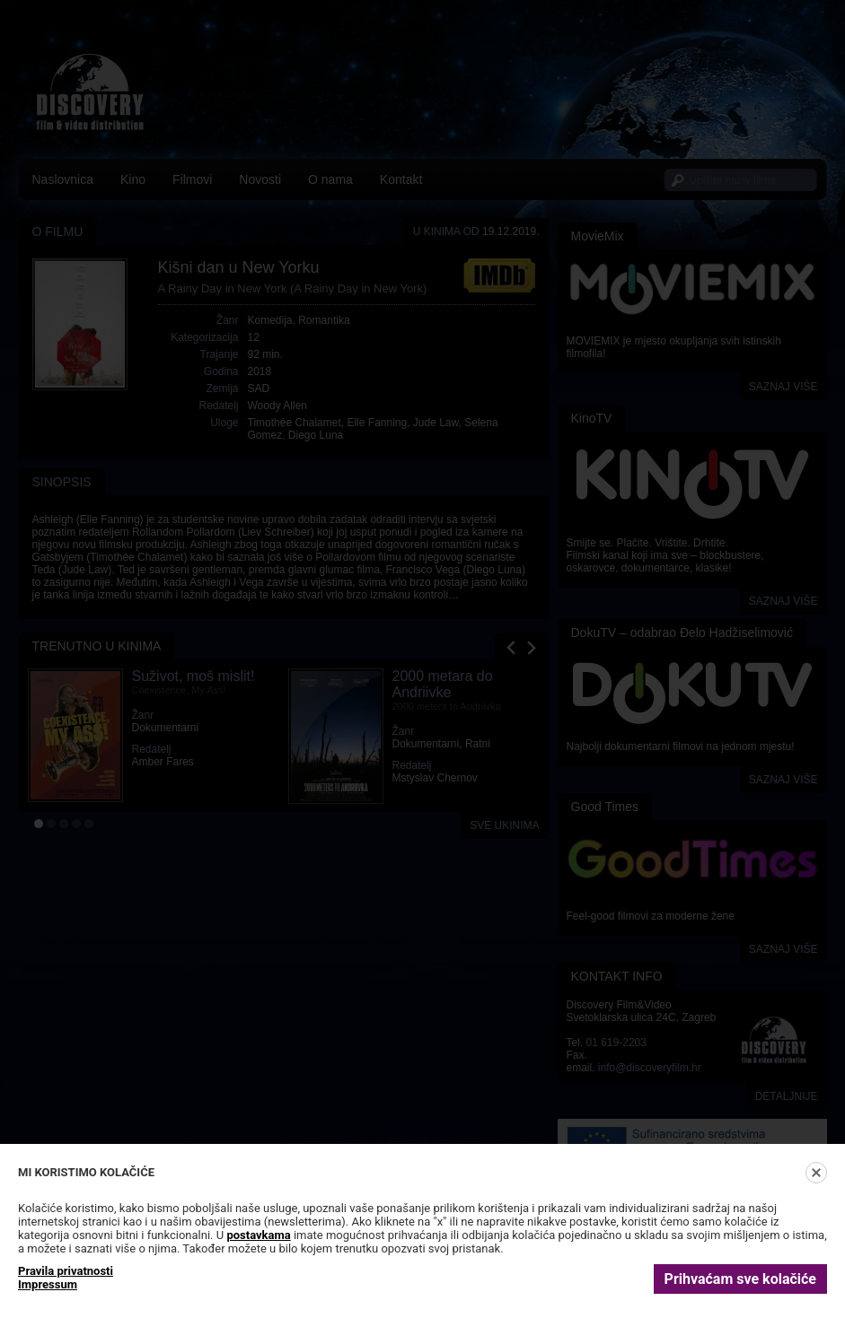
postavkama (258, 1235)
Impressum (47, 1284)
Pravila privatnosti (65, 1271)
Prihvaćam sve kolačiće (740, 1278)
